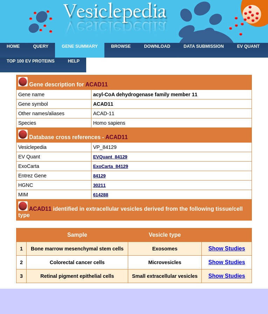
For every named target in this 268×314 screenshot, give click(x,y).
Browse (121, 46)
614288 (100, 194)
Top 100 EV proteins (31, 61)
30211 (99, 185)
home (13, 46)
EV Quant (248, 46)
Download (157, 46)
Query (40, 46)
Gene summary (80, 46)
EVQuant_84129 (110, 156)
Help (74, 61)
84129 (99, 175)
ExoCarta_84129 (110, 166)
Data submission (204, 46)
